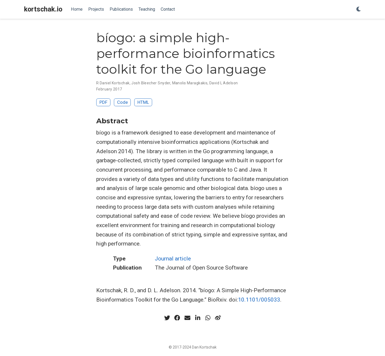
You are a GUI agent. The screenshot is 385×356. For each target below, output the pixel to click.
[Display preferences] (358, 9)
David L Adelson (223, 83)
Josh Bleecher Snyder (150, 83)
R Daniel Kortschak (113, 83)
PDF (103, 102)
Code (122, 102)
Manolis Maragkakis (190, 83)
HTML (143, 102)
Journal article (173, 258)
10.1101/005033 (259, 299)
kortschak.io (43, 9)
